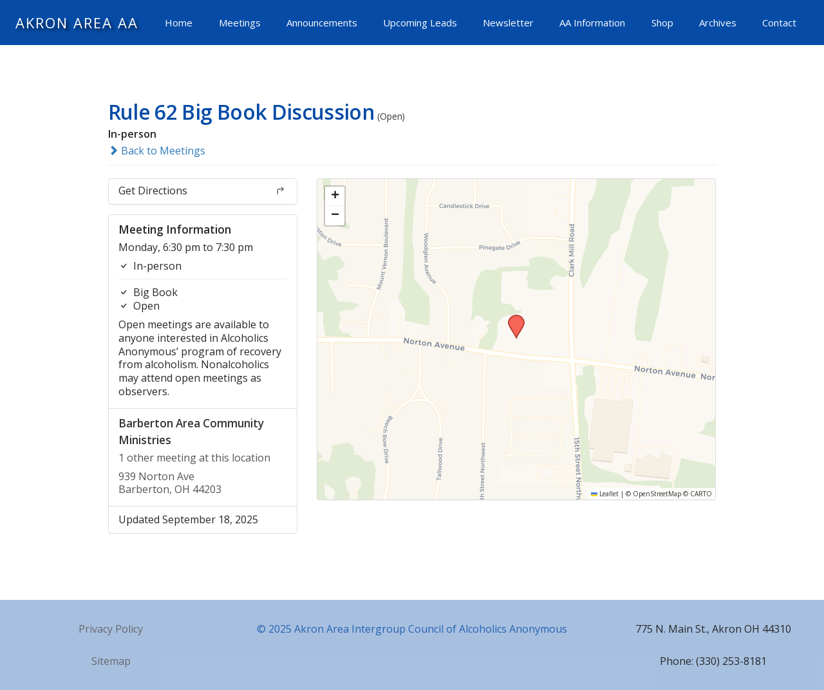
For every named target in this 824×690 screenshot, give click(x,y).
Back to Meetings (156, 151)
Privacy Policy (111, 629)
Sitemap (111, 661)
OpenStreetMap (657, 493)
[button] (512, 318)
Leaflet (605, 493)
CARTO (701, 493)
